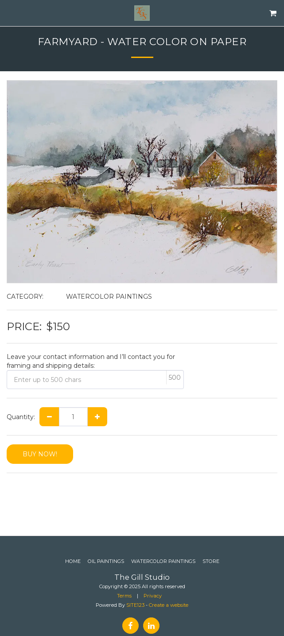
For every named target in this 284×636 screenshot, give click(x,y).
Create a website (168, 605)
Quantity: (21, 417)
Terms (124, 596)
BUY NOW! (40, 454)
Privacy (153, 596)
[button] (9, 12)
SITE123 (135, 605)
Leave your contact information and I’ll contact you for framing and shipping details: (91, 361)
